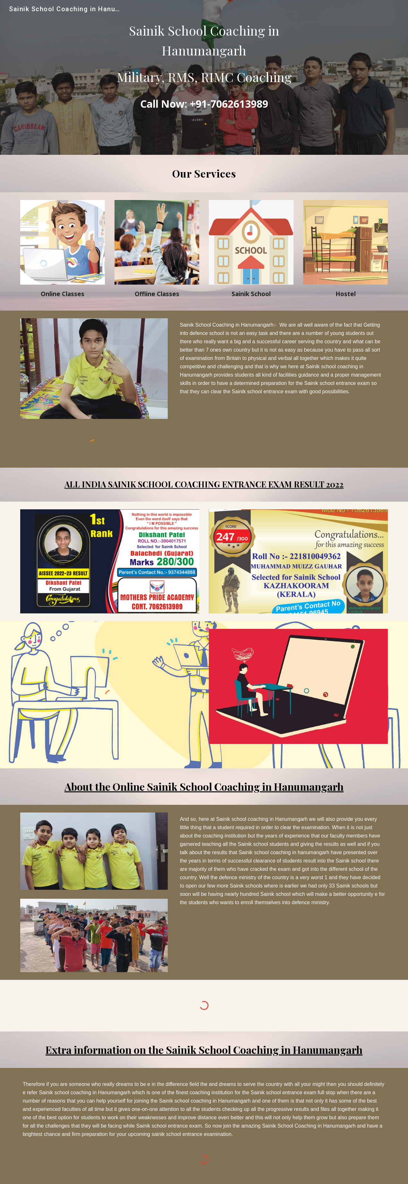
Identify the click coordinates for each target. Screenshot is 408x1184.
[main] (204, 53)
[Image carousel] (110, 561)
